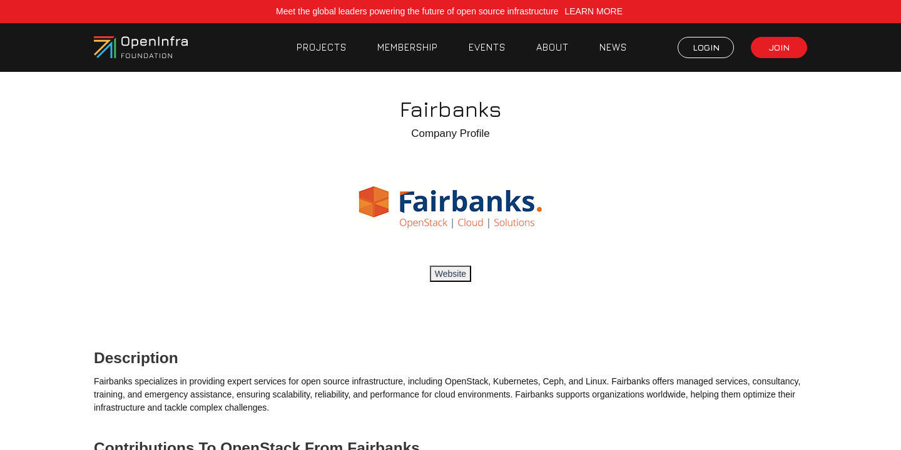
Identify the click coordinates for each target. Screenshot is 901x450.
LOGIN (706, 47)
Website (450, 274)
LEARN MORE (594, 11)
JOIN (779, 47)
